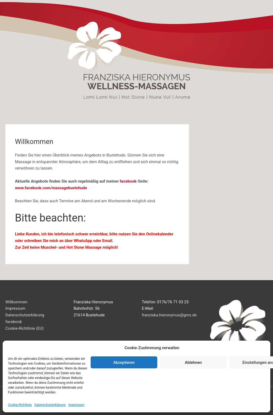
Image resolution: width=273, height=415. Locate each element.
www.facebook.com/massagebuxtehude (51, 188)
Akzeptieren (124, 362)
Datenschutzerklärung (50, 405)
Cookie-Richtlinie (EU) (24, 328)
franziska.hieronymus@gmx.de (169, 315)
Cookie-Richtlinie (20, 405)
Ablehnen (193, 362)
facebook (128, 181)
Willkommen (16, 302)
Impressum (76, 405)
